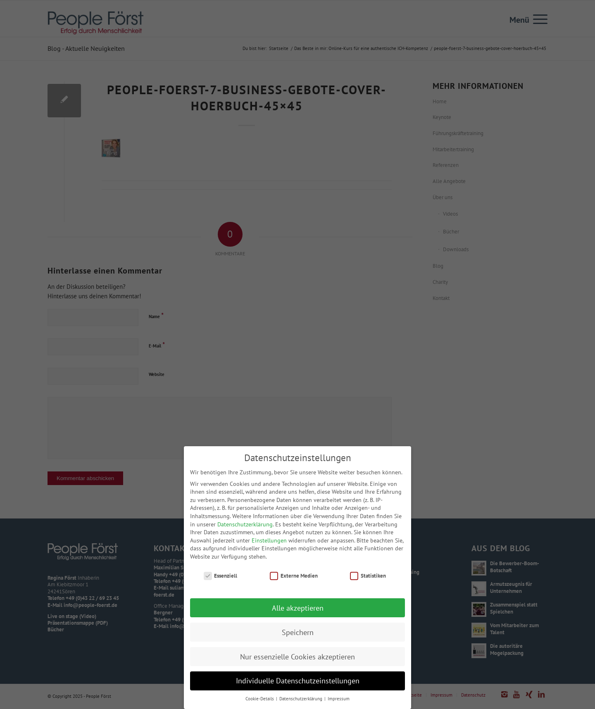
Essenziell (221, 583)
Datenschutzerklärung (245, 531)
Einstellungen (269, 548)
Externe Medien (294, 583)
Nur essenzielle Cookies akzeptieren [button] (297, 664)
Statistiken (368, 583)
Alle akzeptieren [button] (298, 615)
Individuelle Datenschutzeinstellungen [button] (297, 688)
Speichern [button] (298, 640)
